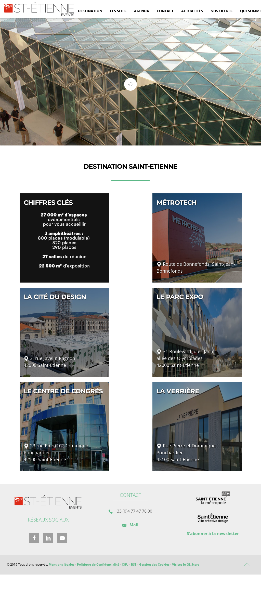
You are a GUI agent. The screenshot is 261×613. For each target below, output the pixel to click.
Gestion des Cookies (154, 564)
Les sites (118, 10)
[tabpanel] (130, 81)
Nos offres (221, 10)
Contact (165, 10)
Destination (90, 10)
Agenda (141, 10)
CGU (125, 564)
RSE (134, 564)
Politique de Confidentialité (98, 564)
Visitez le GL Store (185, 564)
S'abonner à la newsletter (213, 533)
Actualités (192, 10)
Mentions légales (61, 564)
